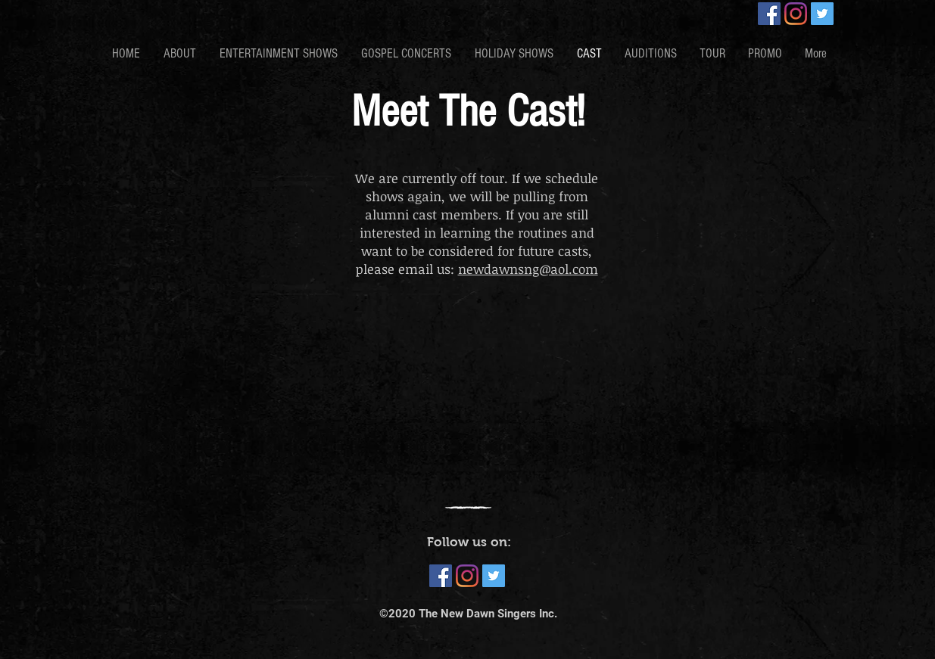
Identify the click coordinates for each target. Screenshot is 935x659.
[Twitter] (822, 13)
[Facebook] (769, 13)
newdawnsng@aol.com (528, 269)
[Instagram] (795, 13)
